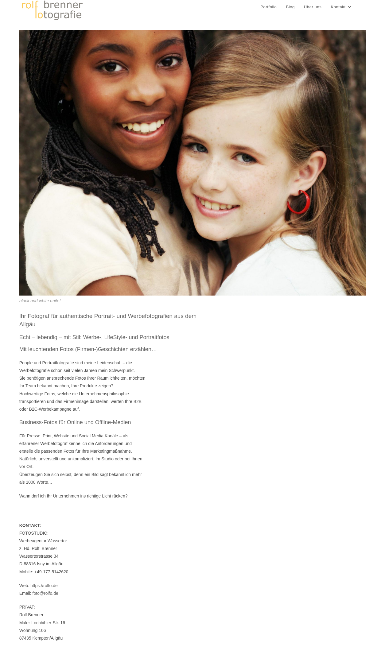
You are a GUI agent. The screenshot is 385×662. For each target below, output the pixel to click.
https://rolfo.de (44, 585)
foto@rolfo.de (45, 593)
